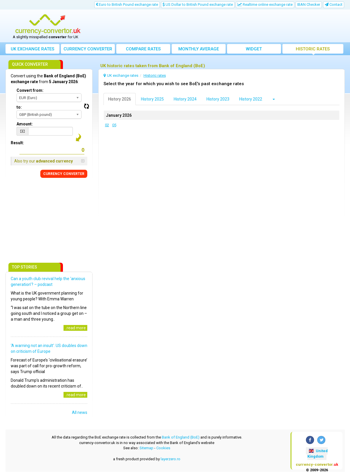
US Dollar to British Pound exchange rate (198, 4)
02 (107, 125)
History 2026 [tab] (119, 99)
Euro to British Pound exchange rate (127, 4)
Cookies (163, 448)
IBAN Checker (308, 4)
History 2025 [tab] (152, 99)
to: (19, 107)
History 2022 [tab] (250, 99)
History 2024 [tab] (185, 99)
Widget (254, 49)
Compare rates (143, 49)
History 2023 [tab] (217, 99)
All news (79, 412)
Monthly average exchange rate (198, 50)
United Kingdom (317, 454)
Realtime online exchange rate (265, 4)
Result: (17, 142)
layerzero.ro (170, 459)
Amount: (25, 124)
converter (88, 49)
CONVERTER (63, 174)
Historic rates (313, 49)
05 (114, 125)
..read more (75, 328)
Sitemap (146, 448)
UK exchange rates (32, 49)
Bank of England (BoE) (181, 437)
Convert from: (30, 90)
